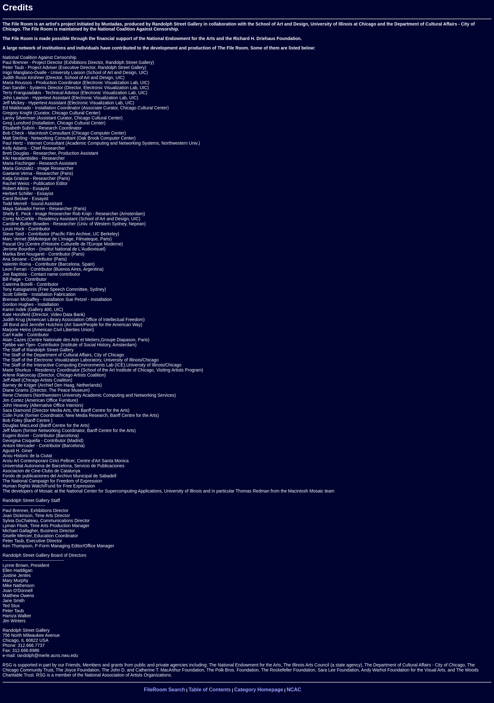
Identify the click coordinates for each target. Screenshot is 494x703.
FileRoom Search (164, 689)
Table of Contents (209, 689)
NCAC (294, 689)
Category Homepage (258, 689)
